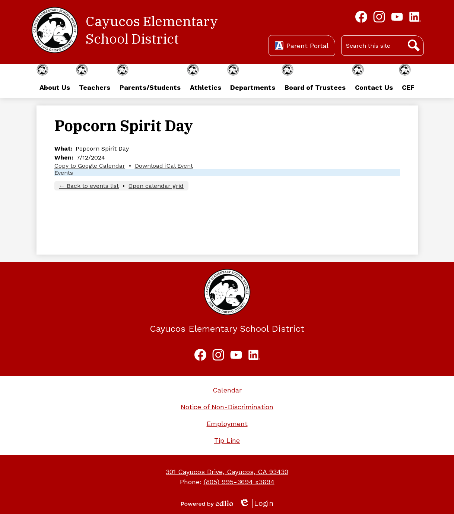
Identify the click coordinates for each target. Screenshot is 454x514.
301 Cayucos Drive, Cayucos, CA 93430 (227, 472)
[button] (54, 81)
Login (256, 503)
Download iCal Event (164, 165)
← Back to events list (89, 185)
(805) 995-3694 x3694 (239, 482)
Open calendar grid (156, 185)
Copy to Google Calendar (89, 165)
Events (63, 172)
